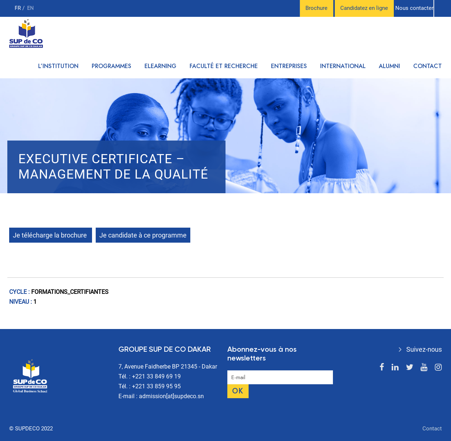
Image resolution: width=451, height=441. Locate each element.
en (30, 8)
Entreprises (289, 66)
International (343, 66)
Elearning (160, 66)
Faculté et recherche (224, 66)
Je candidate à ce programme (143, 235)
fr (18, 8)
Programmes (111, 66)
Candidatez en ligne (364, 8)
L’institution (58, 66)
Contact (427, 66)
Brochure (316, 8)
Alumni (389, 66)
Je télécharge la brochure (50, 235)
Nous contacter (414, 8)
